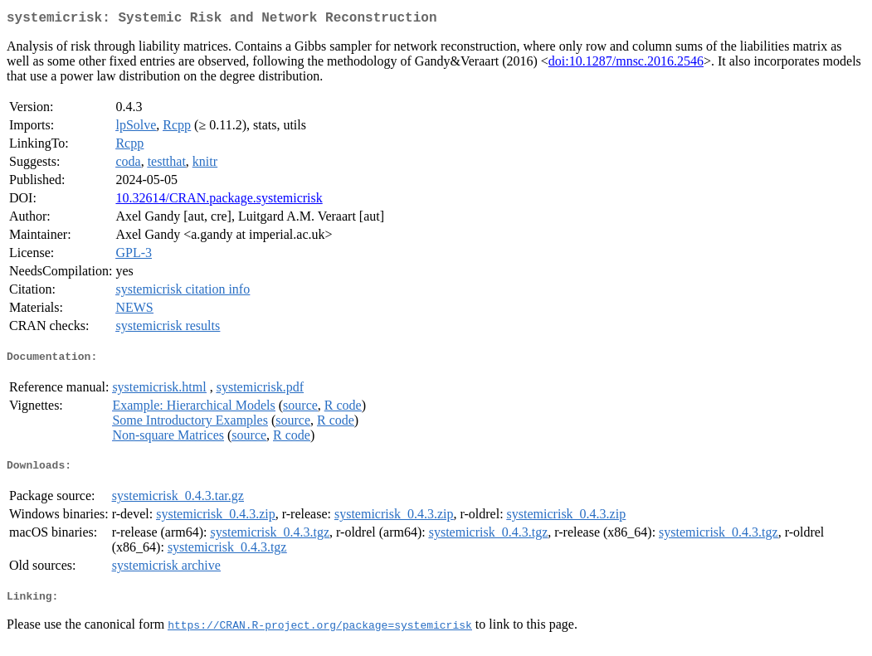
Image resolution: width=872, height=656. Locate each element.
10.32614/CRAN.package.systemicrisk (218, 201)
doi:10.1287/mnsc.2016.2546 (626, 64)
